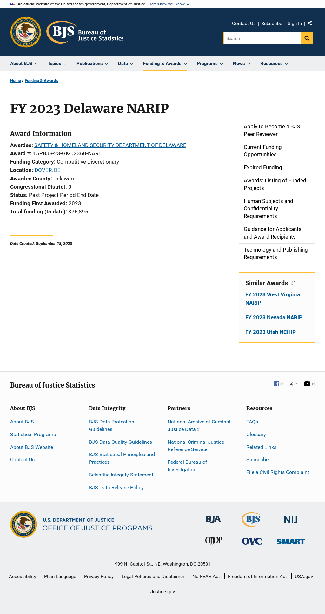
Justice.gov (162, 592)
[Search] (262, 38)
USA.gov (304, 576)
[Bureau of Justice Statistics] (252, 524)
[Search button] (307, 38)
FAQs (252, 422)
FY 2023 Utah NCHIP (270, 332)
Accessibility (22, 576)
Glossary (256, 434)
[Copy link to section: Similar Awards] (291, 282)
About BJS (22, 422)
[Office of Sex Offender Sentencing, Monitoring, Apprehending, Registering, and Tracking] (291, 540)
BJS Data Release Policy (116, 487)
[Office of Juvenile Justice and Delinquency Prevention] (213, 543)
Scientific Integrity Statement (121, 475)
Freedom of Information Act (257, 576)
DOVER (43, 170)
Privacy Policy (99, 576)
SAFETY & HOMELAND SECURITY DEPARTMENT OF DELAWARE (110, 145)
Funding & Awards (41, 80)
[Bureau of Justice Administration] (213, 517)
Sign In (295, 23)
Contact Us (244, 23)
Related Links (261, 447)
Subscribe (271, 23)
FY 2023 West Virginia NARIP (272, 298)
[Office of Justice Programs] (25, 32)
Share (312, 24)
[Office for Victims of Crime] (252, 541)
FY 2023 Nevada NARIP (273, 317)
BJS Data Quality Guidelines (120, 442)
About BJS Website (31, 447)
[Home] (84, 32)
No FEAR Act (206, 576)
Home (15, 80)
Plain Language (60, 576)
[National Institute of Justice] (290, 517)
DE (57, 170)
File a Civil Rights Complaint (277, 472)
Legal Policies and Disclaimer (153, 576)
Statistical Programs (33, 434)
